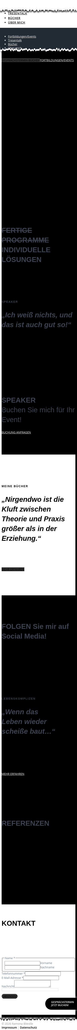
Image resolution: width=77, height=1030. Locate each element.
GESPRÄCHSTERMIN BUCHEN (21, 60)
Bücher (14, 18)
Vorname (46, 963)
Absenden (9, 997)
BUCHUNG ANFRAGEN (16, 432)
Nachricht (8, 987)
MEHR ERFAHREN (13, 569)
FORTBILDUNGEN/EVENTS (57, 60)
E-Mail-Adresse (12, 978)
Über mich (15, 48)
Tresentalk (17, 13)
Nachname (47, 967)
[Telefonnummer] (43, 974)
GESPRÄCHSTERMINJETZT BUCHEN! (62, 1003)
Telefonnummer (13, 973)
